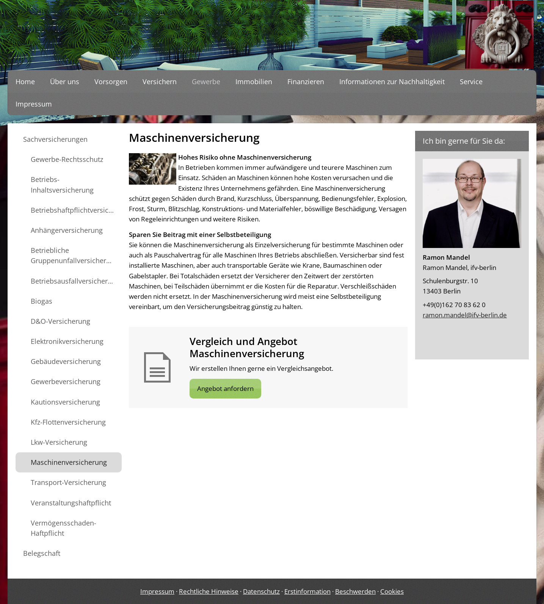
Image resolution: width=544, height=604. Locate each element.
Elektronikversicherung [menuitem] (67, 341)
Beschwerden (355, 591)
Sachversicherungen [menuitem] (55, 139)
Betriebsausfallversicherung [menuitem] (75, 281)
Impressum (157, 591)
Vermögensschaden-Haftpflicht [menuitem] (63, 528)
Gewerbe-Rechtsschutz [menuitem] (67, 159)
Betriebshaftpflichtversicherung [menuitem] (76, 210)
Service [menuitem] (471, 81)
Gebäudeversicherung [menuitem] (66, 361)
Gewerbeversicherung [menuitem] (65, 381)
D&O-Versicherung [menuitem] (60, 321)
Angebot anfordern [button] (225, 388)
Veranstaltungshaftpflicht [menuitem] (71, 502)
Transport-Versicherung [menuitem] (68, 482)
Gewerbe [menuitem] (206, 81)
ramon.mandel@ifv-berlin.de (465, 315)
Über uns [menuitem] (64, 81)
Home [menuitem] (25, 81)
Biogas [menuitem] (41, 301)
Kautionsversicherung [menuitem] (65, 401)
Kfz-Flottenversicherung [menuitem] (68, 422)
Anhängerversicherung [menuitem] (67, 230)
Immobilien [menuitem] (253, 81)
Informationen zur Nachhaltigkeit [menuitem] (392, 81)
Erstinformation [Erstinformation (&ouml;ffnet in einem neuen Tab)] (307, 591)
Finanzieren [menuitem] (305, 81)
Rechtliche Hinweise (208, 591)
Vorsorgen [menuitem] (110, 81)
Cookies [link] (392, 591)
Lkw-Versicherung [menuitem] (59, 442)
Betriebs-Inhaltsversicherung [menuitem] (62, 184)
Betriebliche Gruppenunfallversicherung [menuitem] (74, 255)
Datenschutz (261, 591)
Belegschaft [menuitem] (41, 553)
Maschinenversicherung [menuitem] (69, 462)
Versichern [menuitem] (160, 81)
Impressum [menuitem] (34, 103)
